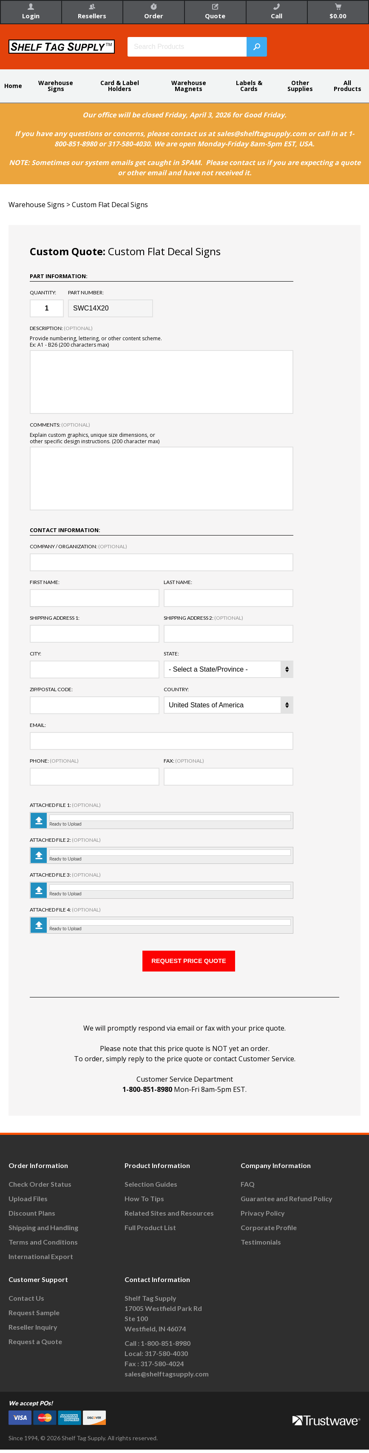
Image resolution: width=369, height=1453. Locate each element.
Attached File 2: (65, 840)
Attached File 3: (65, 874)
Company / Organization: (78, 546)
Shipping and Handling (43, 1231)
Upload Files (28, 1202)
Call (276, 11)
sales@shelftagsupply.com (167, 1377)
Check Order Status (40, 1188)
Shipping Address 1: (54, 618)
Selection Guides (151, 1188)
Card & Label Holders (119, 86)
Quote (215, 11)
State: (171, 653)
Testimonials (261, 1246)
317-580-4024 (162, 1367)
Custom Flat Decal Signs (110, 204)
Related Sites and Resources (169, 1217)
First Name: (45, 582)
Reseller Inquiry (33, 1331)
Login (31, 11)
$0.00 (337, 11)
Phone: (54, 761)
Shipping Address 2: (203, 618)
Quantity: (43, 292)
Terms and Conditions (43, 1246)
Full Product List (150, 1231)
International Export (41, 1260)
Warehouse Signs (55, 86)
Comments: (60, 424)
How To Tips (144, 1202)
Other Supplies (300, 86)
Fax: (184, 761)
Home (13, 86)
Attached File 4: (65, 909)
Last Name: (178, 582)
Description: (61, 328)
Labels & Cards (249, 86)
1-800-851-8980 (147, 1093)
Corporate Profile (269, 1231)
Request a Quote (35, 1345)
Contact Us (26, 1302)
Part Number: (86, 292)
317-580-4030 (166, 1357)
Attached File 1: (65, 805)
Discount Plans (32, 1217)
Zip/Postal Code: (51, 689)
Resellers (92, 11)
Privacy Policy (263, 1217)
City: (35, 653)
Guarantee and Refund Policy (286, 1202)
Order (153, 11)
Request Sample (34, 1316)
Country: (176, 689)
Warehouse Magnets (188, 86)
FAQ (248, 1188)
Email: (38, 725)
